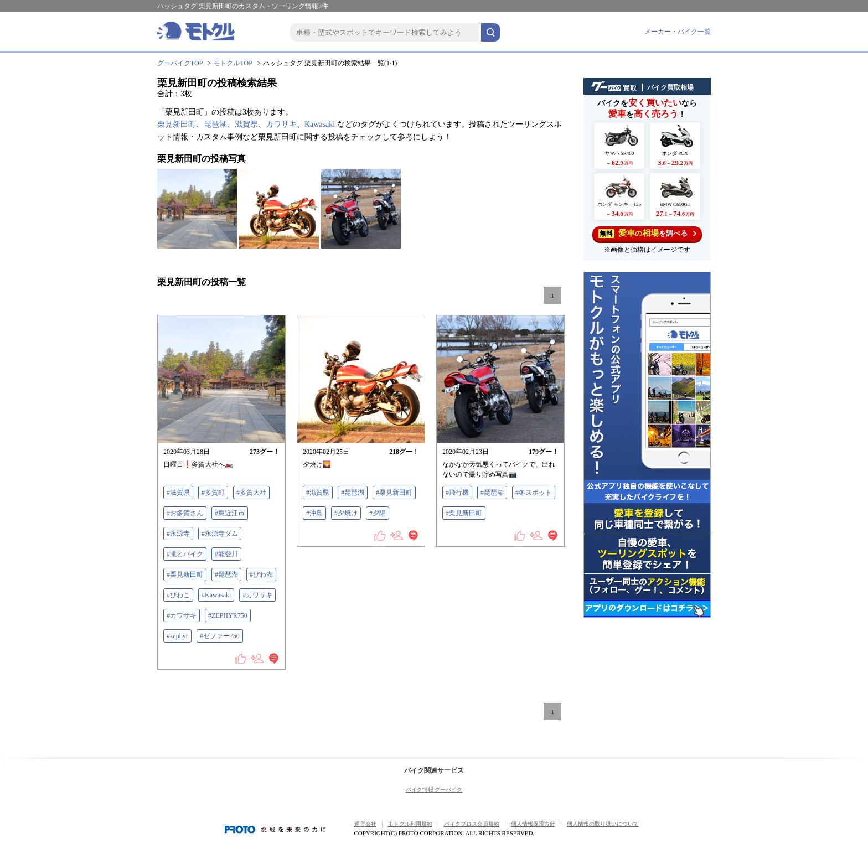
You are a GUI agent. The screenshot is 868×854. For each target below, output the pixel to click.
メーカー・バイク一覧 (677, 31)
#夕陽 (377, 513)
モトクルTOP (232, 63)
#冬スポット (533, 492)
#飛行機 (457, 492)
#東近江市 (230, 513)
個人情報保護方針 (533, 824)
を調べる (647, 233)
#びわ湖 (261, 574)
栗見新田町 (176, 124)
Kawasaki (319, 124)
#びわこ (178, 595)
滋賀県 (246, 124)
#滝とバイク (185, 554)
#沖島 (314, 513)
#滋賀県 (178, 492)
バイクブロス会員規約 (471, 824)
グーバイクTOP (180, 63)
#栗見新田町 (185, 574)
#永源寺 (178, 533)
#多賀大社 (251, 492)
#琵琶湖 (226, 574)
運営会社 (365, 824)
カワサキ (281, 124)
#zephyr (177, 636)
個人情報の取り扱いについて (603, 824)
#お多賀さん (185, 513)
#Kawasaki (216, 595)
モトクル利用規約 (410, 824)
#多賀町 (213, 492)
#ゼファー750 (220, 636)
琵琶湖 (215, 124)
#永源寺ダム (220, 533)
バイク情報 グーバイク (434, 789)
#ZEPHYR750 (227, 615)
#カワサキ (257, 595)
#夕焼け (346, 513)
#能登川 (226, 554)
